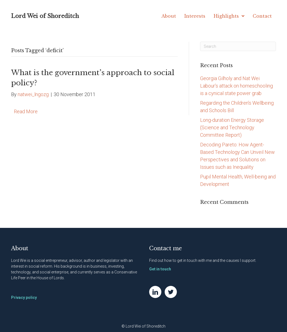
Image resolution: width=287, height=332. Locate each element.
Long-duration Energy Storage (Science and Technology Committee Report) (232, 127)
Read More (26, 111)
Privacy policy (24, 297)
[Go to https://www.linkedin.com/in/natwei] (155, 292)
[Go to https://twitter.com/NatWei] (171, 292)
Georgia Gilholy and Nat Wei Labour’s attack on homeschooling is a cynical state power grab (236, 85)
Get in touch (160, 269)
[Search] (238, 46)
